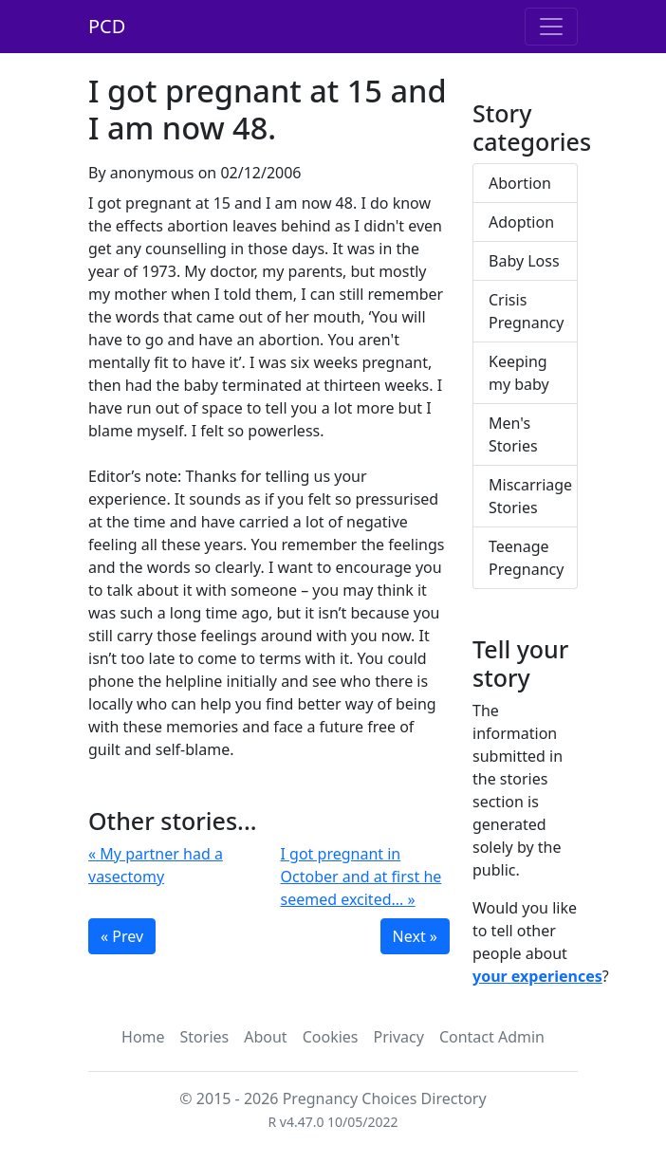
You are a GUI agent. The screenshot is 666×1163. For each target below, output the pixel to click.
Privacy (399, 1036)
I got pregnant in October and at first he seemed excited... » (361, 876)
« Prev (122, 936)
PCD (106, 26)
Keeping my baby (519, 373)
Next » (415, 936)
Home (143, 1036)
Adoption (521, 222)
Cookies (331, 1036)
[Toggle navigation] (551, 27)
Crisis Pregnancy (526, 311)
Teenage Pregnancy (526, 558)
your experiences (537, 976)
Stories (205, 1036)
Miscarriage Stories (530, 496)
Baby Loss (524, 260)
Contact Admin (492, 1036)
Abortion (520, 183)
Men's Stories (513, 434)
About (265, 1036)
